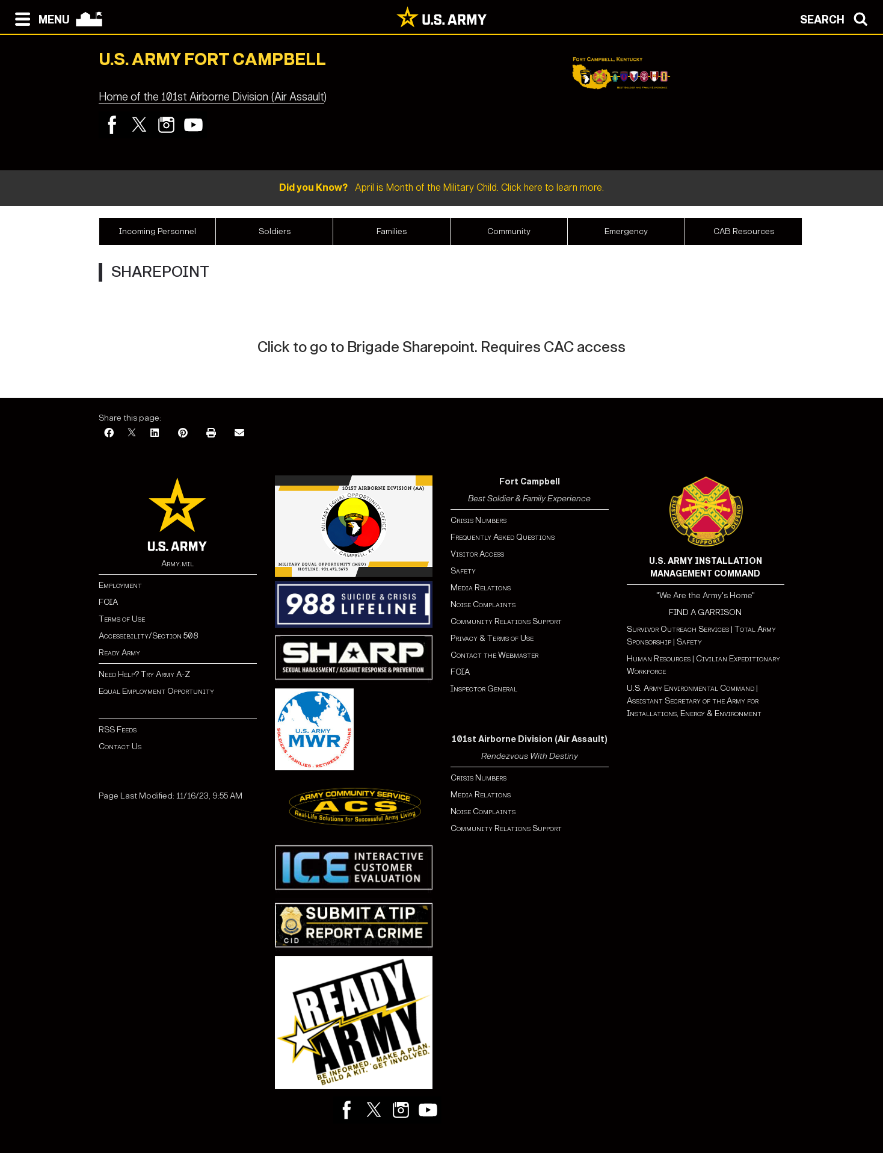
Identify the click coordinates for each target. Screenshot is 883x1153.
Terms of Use (122, 619)
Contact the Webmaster (494, 655)
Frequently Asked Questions (503, 537)
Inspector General (484, 689)
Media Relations (481, 588)
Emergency (626, 231)
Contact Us (120, 746)
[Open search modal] (837, 18)
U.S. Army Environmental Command (690, 688)
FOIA (108, 602)
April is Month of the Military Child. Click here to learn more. (441, 187)
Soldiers (275, 231)
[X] (132, 433)
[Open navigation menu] (39, 18)
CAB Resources (743, 231)
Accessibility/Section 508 (148, 636)
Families (392, 231)
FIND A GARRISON (705, 612)
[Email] (239, 433)
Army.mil (177, 563)
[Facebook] (109, 433)
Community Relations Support (506, 621)
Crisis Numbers (478, 520)
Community (509, 231)
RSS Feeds (118, 730)
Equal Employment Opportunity (156, 691)
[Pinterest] (183, 433)
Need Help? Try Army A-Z (144, 674)
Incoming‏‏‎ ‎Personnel (157, 231)
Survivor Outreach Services (678, 629)
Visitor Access (477, 554)
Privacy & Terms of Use (492, 638)
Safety (463, 571)
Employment (120, 585)
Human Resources (659, 659)
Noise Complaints (483, 604)
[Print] (211, 433)
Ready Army (119, 653)
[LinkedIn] (154, 433)
